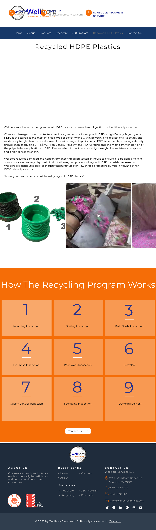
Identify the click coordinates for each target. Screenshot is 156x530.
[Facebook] (114, 507)
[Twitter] (107, 507)
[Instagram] (134, 507)
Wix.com (115, 521)
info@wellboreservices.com (66, 14)
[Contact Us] (74, 431)
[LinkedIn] (120, 507)
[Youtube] (141, 507)
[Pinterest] (127, 507)
